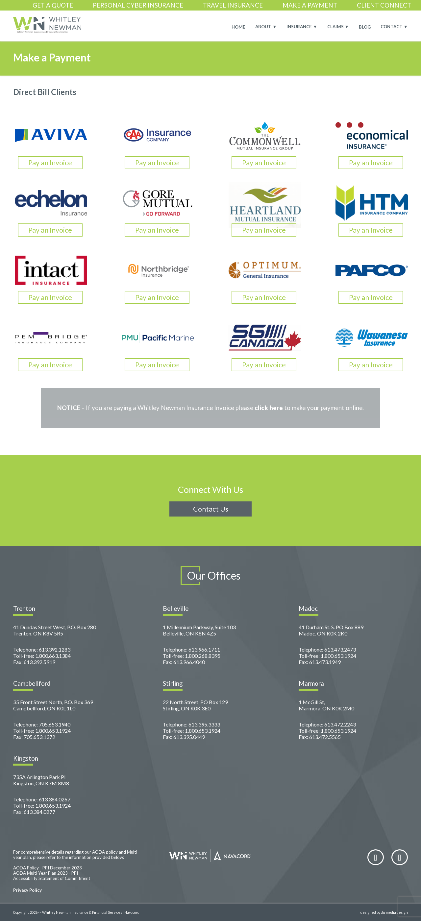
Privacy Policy (27, 890)
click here (269, 407)
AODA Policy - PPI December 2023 (47, 867)
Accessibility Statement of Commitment (51, 878)
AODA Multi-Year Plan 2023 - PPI (45, 873)
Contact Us (210, 509)
